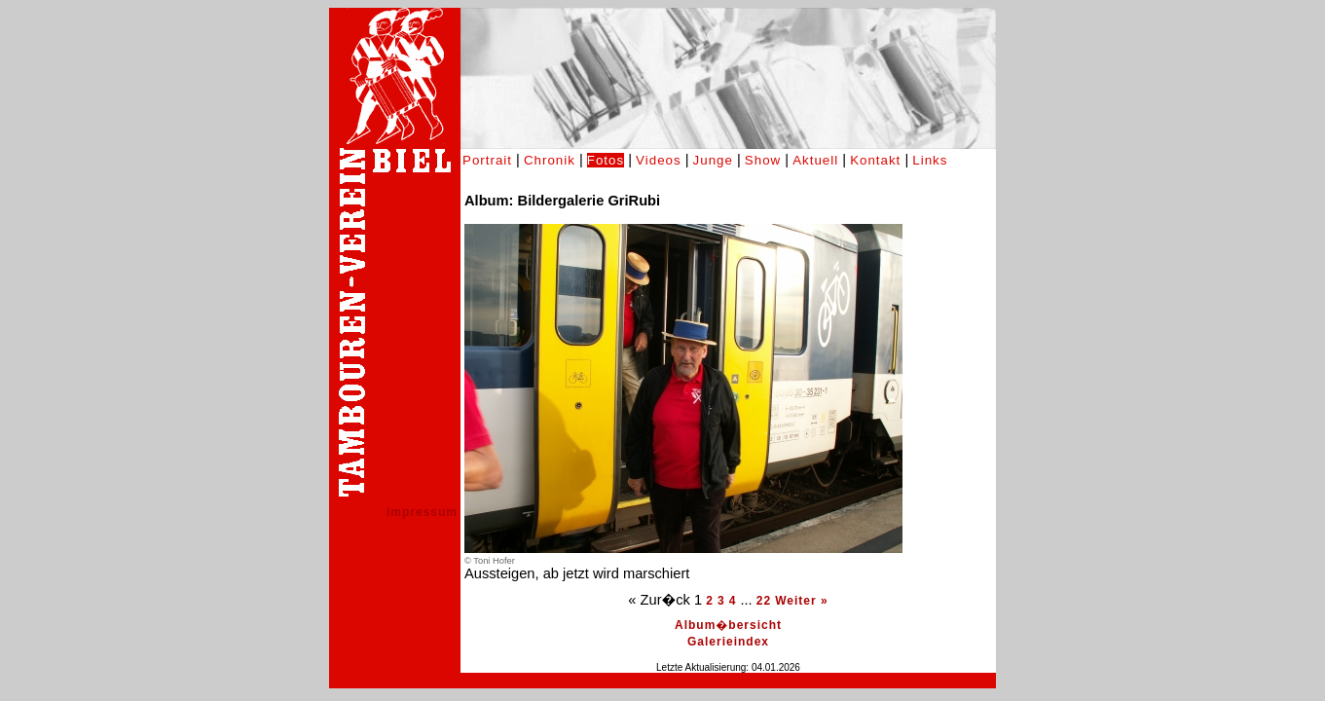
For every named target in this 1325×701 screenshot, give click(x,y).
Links (929, 160)
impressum (422, 512)
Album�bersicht (728, 625)
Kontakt (875, 160)
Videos (658, 160)
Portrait (487, 160)
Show (763, 160)
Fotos (605, 160)
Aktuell (815, 160)
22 (763, 601)
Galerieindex (728, 641)
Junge (713, 160)
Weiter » (801, 601)
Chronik (549, 160)
